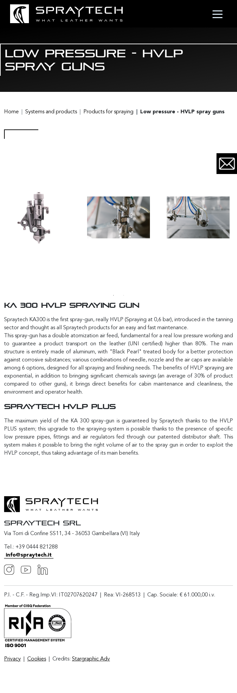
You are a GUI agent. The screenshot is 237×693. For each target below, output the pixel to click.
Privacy (12, 659)
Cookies (36, 659)
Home (11, 112)
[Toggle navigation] (217, 14)
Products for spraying (108, 112)
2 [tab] (123, 295)
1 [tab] (113, 295)
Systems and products (51, 112)
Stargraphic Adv (91, 659)
